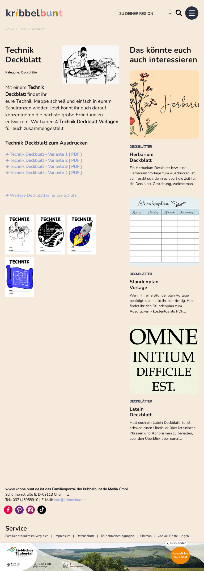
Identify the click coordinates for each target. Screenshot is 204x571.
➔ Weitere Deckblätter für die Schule (41, 195)
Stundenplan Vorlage (144, 284)
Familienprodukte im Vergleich (27, 536)
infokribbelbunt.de (70, 499)
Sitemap (146, 536)
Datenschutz (85, 536)
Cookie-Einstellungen (173, 536)
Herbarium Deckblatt (142, 157)
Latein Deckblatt (141, 412)
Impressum (62, 536)
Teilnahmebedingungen (117, 536)
